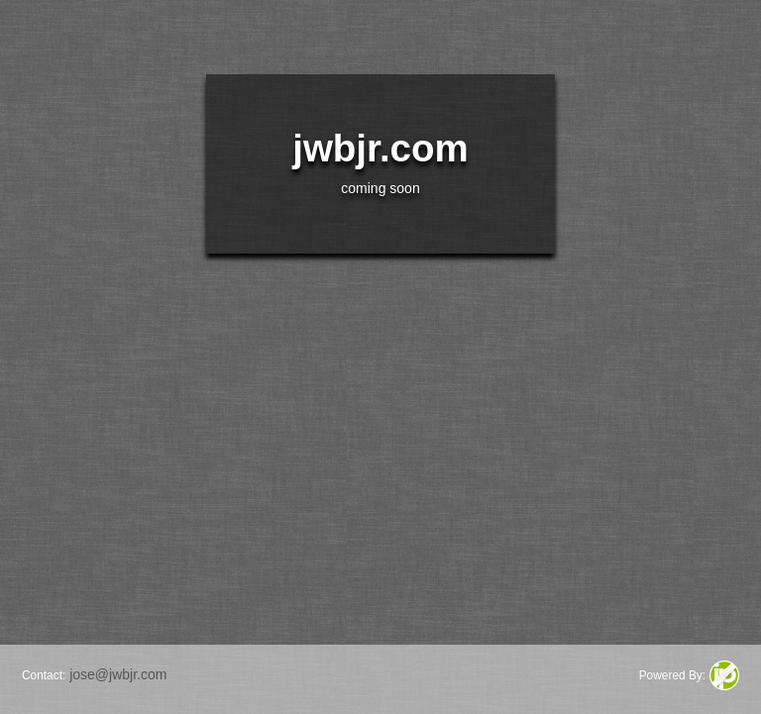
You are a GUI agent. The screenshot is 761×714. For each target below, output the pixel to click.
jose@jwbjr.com (117, 674)
